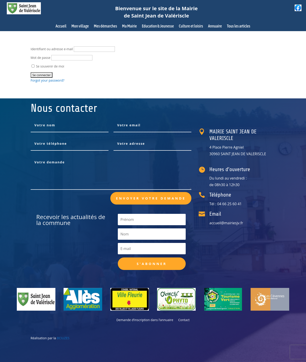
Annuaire (215, 26)
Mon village (80, 26)
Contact (184, 320)
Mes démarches (105, 26)
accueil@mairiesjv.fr (230, 222)
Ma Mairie (129, 26)
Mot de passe (40, 57)
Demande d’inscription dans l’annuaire (144, 320)
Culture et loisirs (191, 26)
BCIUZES (63, 338)
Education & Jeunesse (158, 26)
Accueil (61, 26)
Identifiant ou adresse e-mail (52, 49)
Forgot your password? (47, 80)
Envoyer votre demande (151, 198)
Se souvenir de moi (48, 66)
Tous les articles (238, 26)
